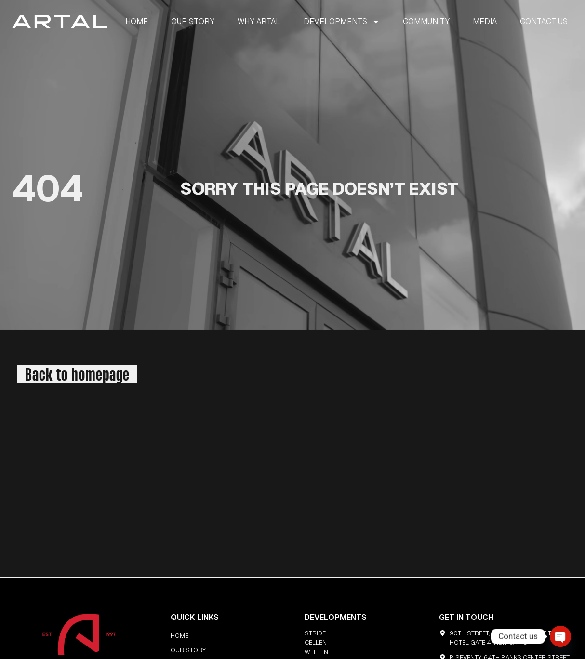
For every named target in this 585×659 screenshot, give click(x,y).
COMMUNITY (426, 21)
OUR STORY (192, 21)
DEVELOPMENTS (342, 21)
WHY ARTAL (259, 21)
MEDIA (485, 21)
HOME (136, 21)
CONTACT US (544, 21)
